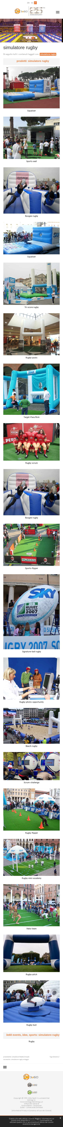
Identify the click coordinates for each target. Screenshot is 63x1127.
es (32, 3)
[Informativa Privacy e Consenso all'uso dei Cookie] (31, 1111)
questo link (34, 1120)
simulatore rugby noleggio (20, 1059)
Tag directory (54, 1057)
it (35, 3)
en (28, 3)
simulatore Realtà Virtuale (20, 1057)
